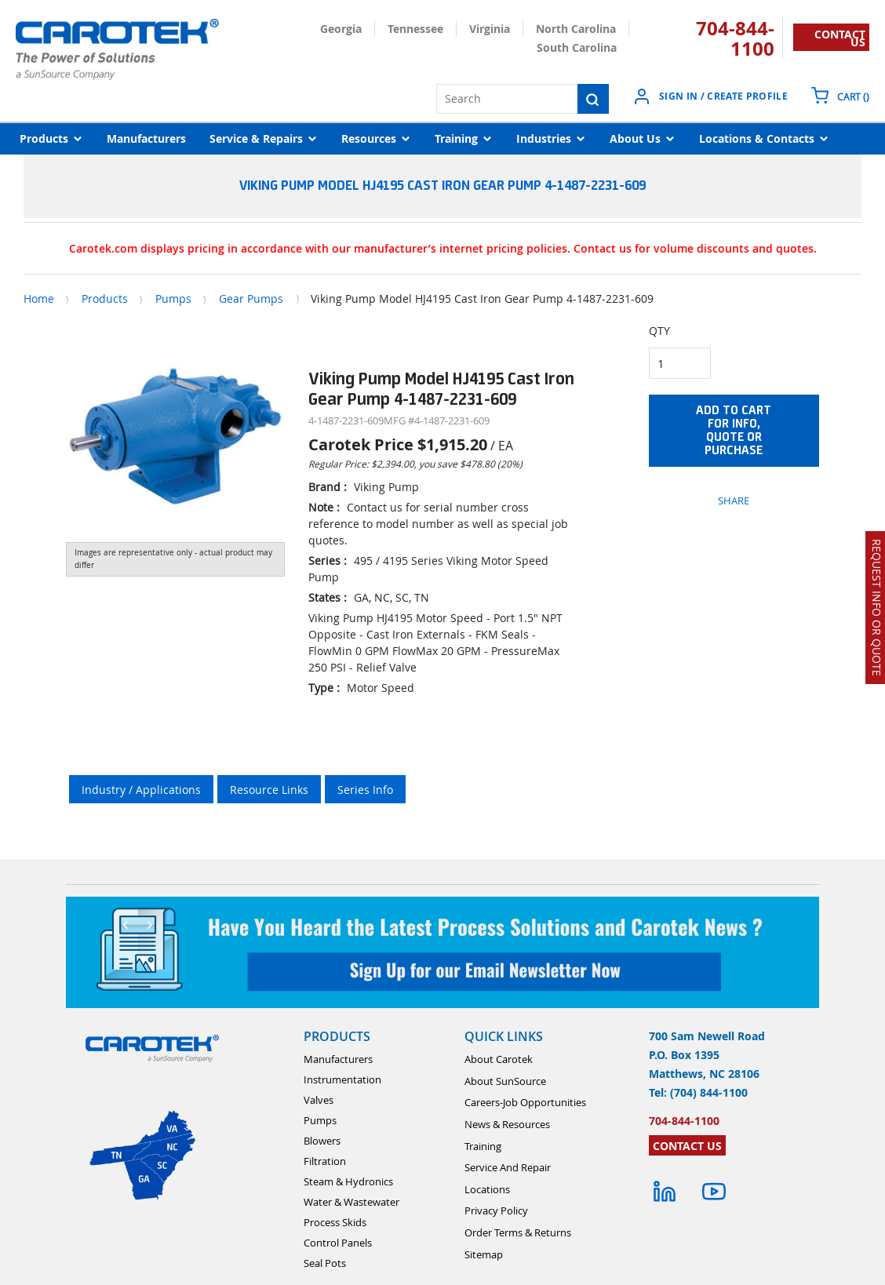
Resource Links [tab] (269, 789)
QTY (659, 330)
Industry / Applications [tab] (141, 789)
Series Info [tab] (365, 789)
